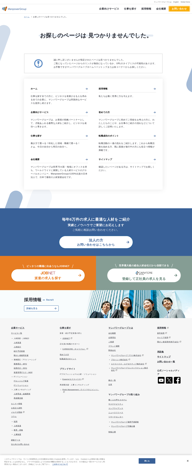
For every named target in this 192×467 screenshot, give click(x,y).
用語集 (160, 352)
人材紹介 (17, 347)
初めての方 (104, 112)
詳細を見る (32, 308)
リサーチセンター (115, 417)
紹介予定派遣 (19, 351)
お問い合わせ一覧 (166, 362)
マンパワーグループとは (162, 2)
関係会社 (112, 350)
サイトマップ (105, 159)
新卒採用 (161, 333)
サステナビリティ (115, 404)
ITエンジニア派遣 (21, 381)
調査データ (15, 440)
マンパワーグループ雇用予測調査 (125, 422)
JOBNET (66, 338)
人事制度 (17, 434)
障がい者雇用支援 (21, 355)
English (176, 2)
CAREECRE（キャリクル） (74, 349)
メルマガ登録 (16, 412)
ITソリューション (21, 385)
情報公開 (112, 432)
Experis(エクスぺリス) (71, 379)
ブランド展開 (113, 346)
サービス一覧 (16, 333)
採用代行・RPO (20, 368)
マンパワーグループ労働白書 (123, 426)
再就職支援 (18, 398)
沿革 (110, 385)
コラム (14, 416)
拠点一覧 (112, 380)
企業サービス (18, 328)
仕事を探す (130, 8)
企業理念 (112, 338)
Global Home (185, 2)
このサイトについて (60, 464)
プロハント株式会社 (119, 360)
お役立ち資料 (16, 408)
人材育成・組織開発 (22, 394)
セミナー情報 (16, 404)
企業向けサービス (109, 8)
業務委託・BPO (20, 364)
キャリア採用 (162, 338)
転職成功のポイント (109, 136)
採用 (15, 422)
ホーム (26, 17)
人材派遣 (17, 343)
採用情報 (146, 8)
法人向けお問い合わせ (20, 444)
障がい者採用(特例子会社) (168, 342)
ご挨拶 (111, 342)
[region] (96, 461)
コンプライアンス (115, 408)
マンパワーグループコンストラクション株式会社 (129, 369)
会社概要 (161, 8)
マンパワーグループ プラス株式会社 (126, 355)
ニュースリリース (115, 413)
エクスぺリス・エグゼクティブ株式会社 (127, 364)
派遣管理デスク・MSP (23, 372)
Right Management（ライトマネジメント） (80, 390)
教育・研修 (18, 430)
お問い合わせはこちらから (96, 242)
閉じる (147, 461)
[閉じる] (188, 461)
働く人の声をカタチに (117, 400)
